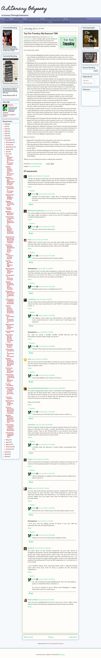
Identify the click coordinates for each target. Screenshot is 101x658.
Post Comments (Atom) (55, 643)
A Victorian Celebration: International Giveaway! (10, 353)
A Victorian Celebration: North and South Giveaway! (10, 427)
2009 (6, 456)
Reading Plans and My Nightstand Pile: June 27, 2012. (10, 181)
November (9, 142)
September (10, 147)
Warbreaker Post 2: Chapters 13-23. (10, 403)
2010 (6, 454)
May (7, 439)
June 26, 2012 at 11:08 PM (46, 535)
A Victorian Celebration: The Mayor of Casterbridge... (10, 220)
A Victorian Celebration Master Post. (10, 435)
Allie (32, 163)
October (9, 144)
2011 (6, 452)
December (9, 140)
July (7, 151)
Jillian (29, 90)
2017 (6, 126)
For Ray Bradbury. (9, 384)
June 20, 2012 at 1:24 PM (45, 521)
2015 (6, 131)
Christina (31, 424)
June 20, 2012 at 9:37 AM (41, 488)
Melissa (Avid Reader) (36, 210)
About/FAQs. (18, 19)
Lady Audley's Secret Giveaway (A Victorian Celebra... (10, 160)
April (8, 442)
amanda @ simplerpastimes (38, 388)
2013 (6, 135)
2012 (6, 138)
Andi (29, 239)
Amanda (33, 82)
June (7, 154)
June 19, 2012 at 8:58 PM (57, 388)
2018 (6, 124)
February (9, 446)
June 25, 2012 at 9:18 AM (43, 548)
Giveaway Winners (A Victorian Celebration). (10, 294)
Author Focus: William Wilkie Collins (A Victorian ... (9, 230)
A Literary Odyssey (24, 8)
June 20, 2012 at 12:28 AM (44, 424)
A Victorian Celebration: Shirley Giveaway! (10, 301)
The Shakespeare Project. (77, 19)
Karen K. (31, 548)
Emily (30, 488)
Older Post (73, 637)
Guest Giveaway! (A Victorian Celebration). (10, 319)
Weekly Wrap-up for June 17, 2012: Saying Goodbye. (10, 285)
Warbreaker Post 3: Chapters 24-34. (10, 326)
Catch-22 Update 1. (9, 397)
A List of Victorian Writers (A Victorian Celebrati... (10, 410)
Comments (88, 83)
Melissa (65, 132)
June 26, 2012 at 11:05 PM (46, 315)
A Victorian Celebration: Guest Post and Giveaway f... (10, 391)
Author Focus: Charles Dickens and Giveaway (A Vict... (10, 171)
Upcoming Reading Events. (9, 346)
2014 (6, 133)
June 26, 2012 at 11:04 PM (46, 226)
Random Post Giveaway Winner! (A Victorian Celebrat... (10, 239)
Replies (32, 191)
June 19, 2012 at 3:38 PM (45, 332)
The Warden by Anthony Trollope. (10, 277)
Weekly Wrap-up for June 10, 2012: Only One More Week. (10, 362)
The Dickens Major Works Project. (35, 22)
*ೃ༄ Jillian (32, 299)
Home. (7, 19)
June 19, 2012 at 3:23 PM (44, 299)
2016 (6, 128)
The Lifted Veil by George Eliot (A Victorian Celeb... (9, 338)
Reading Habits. (9, 208)
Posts (86, 80)
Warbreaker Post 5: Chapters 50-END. (10, 197)
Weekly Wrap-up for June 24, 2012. (10, 203)
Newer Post (28, 637)
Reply (30, 187)
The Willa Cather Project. (54, 19)
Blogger (62, 654)
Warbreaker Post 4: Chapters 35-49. (10, 271)
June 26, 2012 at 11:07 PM (46, 473)
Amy (29, 359)
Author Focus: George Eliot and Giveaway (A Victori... (10, 309)
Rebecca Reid (33, 600)
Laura (30, 176)
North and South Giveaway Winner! (10, 370)
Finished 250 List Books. (61, 22)
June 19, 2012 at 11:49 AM (53, 210)
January (8, 449)
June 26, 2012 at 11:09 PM (46, 579)
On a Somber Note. (10, 331)
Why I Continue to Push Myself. (9, 256)
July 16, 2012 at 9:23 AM (46, 600)
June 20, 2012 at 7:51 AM (41, 459)
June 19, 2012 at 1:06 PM (40, 239)
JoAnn (30, 459)
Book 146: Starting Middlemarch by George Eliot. (10, 248)
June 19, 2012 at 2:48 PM (45, 268)
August (8, 149)
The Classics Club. (34, 19)
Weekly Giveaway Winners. (10, 213)
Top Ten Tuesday (34, 166)
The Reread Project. (12, 22)
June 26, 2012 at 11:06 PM (46, 412)
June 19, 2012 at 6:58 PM (39, 359)
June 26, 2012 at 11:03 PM (46, 194)
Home (51, 637)
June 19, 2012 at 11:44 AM (41, 176)
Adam (70, 89)
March (8, 444)
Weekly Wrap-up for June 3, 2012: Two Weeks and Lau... (10, 419)
